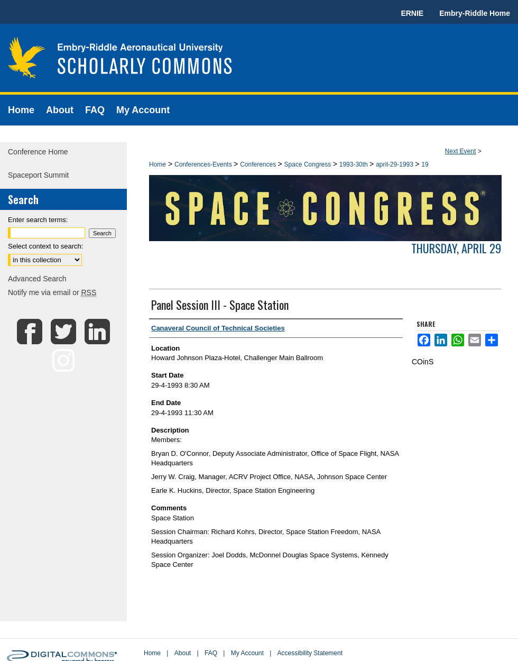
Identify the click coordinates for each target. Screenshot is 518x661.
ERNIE (412, 13)
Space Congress (308, 164)
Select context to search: (45, 246)
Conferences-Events (204, 164)
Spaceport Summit (38, 175)
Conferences (259, 164)
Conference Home (38, 152)
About (182, 653)
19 (424, 164)
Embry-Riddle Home (474, 13)
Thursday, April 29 (456, 248)
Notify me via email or (52, 292)
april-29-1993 (395, 164)
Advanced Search (37, 278)
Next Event (460, 151)
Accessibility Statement (310, 653)
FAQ (211, 653)
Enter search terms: (38, 220)
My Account (247, 653)
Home (157, 164)
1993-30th (354, 164)
